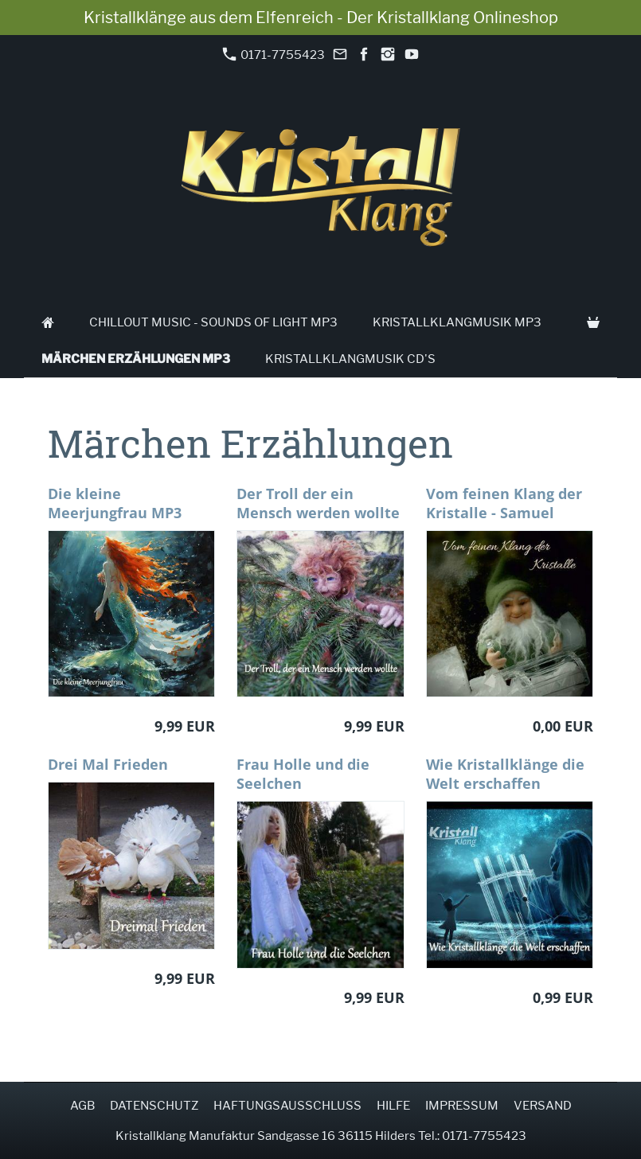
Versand (543, 1106)
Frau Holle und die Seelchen (302, 774)
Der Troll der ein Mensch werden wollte (318, 503)
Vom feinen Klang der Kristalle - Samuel (504, 503)
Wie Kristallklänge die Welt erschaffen (505, 774)
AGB (82, 1106)
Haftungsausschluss (287, 1106)
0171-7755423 (273, 54)
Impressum (461, 1106)
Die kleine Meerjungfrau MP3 (115, 503)
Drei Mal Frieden (108, 764)
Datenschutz (154, 1106)
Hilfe (393, 1106)
